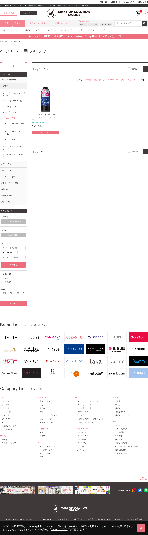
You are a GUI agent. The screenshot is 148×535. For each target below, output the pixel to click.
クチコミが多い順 (128, 80)
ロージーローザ (106, 24)
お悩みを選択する (13, 235)
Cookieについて (59, 529)
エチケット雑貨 (121, 453)
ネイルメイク (82, 436)
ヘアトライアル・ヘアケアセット (14, 148)
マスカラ (5, 415)
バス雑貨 (118, 439)
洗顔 (41, 405)
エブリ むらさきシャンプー (43, 115)
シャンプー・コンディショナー (14, 94)
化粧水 (42, 408)
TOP (1, 41)
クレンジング (45, 401)
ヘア (18, 30)
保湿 (41, 412)
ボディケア (119, 408)
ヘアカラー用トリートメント (14, 133)
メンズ (102, 30)
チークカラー (7, 405)
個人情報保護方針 (134, 519)
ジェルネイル (82, 446)
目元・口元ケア (46, 419)
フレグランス (51, 30)
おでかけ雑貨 (120, 450)
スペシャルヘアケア (12, 101)
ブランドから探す (37, 23)
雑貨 (80, 30)
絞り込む (13, 303)
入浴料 (117, 401)
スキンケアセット (47, 422)
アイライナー (7, 412)
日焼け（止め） (121, 412)
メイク (38, 30)
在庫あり (135, 69)
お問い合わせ (143, 2)
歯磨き (4, 440)
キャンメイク (93, 24)
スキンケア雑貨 (121, 429)
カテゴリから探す (12, 23)
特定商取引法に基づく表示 (99, 519)
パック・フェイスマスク (49, 415)
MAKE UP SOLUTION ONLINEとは (21, 519)
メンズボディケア (47, 450)
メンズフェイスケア (47, 446)
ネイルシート (82, 450)
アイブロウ (6, 419)
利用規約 (118, 519)
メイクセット (7, 429)
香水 (41, 432)
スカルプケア (9, 112)
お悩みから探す (62, 23)
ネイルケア (81, 432)
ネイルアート (82, 439)
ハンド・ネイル (67, 30)
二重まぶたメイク (9, 426)
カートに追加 (45, 132)
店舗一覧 (103, 2)
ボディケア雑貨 (121, 443)
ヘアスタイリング (11, 107)
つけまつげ (119, 425)
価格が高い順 (113, 80)
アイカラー (6, 408)
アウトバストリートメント (13, 156)
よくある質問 (129, 2)
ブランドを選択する (13, 221)
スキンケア (7, 30)
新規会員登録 (8, 13)
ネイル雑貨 (81, 443)
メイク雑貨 (119, 432)
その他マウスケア (9, 443)
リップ (4, 422)
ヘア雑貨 (118, 436)
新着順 (88, 80)
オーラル (90, 30)
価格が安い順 (99, 80)
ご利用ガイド (115, 2)
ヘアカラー (9, 118)
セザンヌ (83, 24)
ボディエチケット (122, 415)
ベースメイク (7, 401)
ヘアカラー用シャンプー (14, 125)
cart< (138, 11)
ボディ (27, 30)
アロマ (42, 436)
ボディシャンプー (122, 405)
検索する (13, 265)
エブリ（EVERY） (38, 117)
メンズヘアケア (46, 453)
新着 (6, 278)
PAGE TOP (143, 479)
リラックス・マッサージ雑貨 (126, 446)
